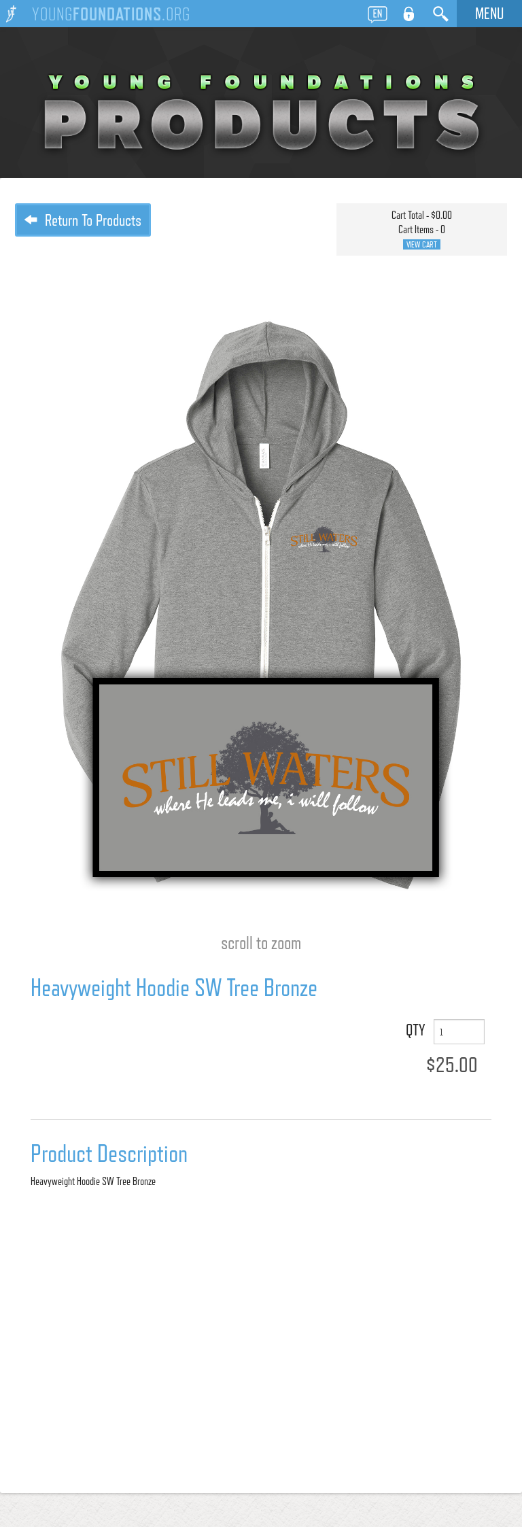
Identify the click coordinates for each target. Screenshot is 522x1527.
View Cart (421, 244)
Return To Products (82, 220)
